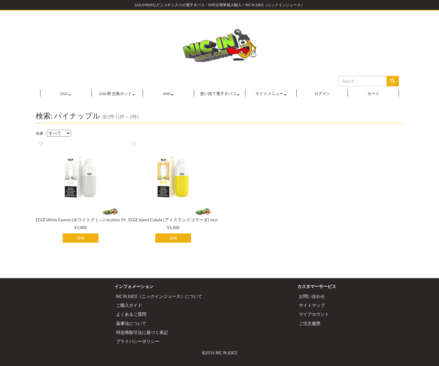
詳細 (80, 238)
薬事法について (131, 323)
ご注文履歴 (309, 323)
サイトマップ (312, 305)
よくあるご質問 (131, 314)
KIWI (168, 93)
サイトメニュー (270, 93)
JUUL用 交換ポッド (117, 93)
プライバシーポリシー (137, 341)
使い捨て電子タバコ (219, 93)
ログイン (322, 93)
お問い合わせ (312, 296)
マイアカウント (314, 314)
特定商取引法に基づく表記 (142, 332)
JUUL (66, 93)
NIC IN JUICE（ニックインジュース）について (159, 296)
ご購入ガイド (129, 305)
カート (373, 93)
